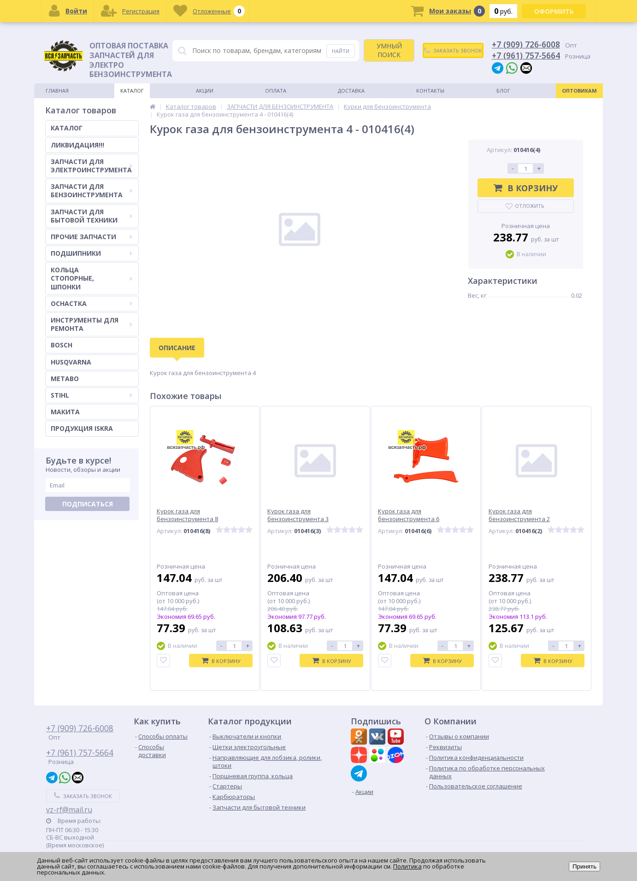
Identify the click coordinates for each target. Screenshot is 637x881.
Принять (584, 866)
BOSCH (61, 345)
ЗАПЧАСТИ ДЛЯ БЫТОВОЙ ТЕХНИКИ (91, 215)
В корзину (526, 188)
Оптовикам (579, 90)
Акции (204, 90)
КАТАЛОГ (67, 127)
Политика (407, 866)
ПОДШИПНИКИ (91, 253)
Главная (57, 90)
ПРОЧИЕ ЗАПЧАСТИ (91, 236)
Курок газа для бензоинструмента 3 (298, 515)
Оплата (275, 90)
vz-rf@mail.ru (69, 810)
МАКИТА (65, 411)
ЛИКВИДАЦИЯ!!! (77, 145)
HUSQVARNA (71, 362)
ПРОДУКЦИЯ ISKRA (82, 428)
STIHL (91, 395)
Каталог (132, 90)
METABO (65, 378)
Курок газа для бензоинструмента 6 (408, 515)
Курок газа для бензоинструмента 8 (187, 515)
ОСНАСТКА (91, 303)
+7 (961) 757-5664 (526, 55)
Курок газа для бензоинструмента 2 (519, 515)
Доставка (351, 90)
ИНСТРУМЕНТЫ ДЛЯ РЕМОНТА (91, 324)
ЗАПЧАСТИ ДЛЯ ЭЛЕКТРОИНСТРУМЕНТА (91, 165)
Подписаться (87, 503)
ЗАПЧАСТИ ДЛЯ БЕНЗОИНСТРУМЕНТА (91, 190)
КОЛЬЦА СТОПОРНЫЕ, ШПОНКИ (91, 278)
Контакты (430, 90)
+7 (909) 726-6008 (526, 44)
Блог (503, 90)
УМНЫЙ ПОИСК (389, 50)
